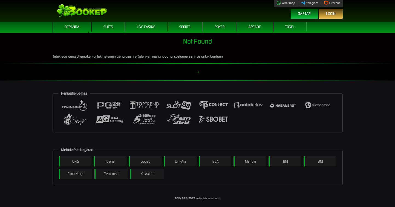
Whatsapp (285, 3)
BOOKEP (180, 198)
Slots (108, 27)
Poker (219, 27)
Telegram (309, 3)
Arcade (255, 27)
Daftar (304, 13)
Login (331, 13)
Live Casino (146, 27)
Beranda (72, 27)
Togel (290, 27)
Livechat (332, 3)
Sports (185, 27)
